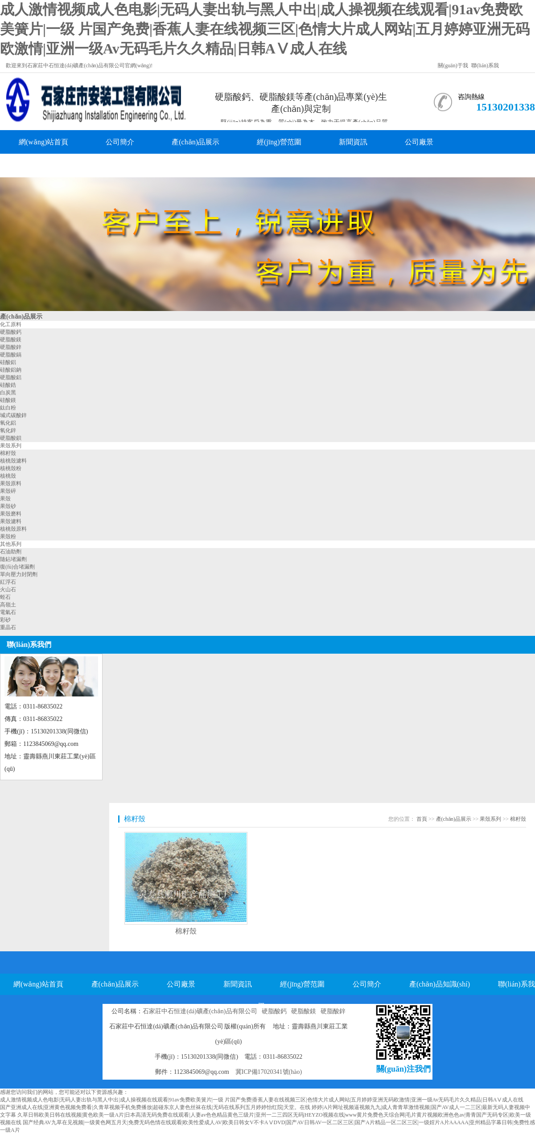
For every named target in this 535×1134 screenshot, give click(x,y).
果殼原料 (10, 483)
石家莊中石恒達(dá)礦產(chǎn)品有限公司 (200, 1011)
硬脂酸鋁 (10, 377)
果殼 (5, 498)
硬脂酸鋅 (10, 347)
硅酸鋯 (8, 385)
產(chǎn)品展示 (195, 142)
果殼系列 (10, 445)
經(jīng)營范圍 (279, 142)
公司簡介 (120, 142)
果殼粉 (8, 536)
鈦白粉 (8, 408)
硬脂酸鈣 (10, 332)
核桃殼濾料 (13, 461)
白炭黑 (8, 392)
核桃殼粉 (10, 468)
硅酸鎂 (8, 400)
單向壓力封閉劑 (18, 574)
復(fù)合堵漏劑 (17, 567)
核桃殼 (8, 476)
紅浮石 (8, 582)
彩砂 (5, 620)
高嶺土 (8, 605)
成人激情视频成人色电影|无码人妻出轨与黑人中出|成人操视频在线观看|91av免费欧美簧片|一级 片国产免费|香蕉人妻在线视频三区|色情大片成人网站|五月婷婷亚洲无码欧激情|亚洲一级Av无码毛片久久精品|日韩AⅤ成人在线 (265, 29)
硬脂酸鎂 (10, 339)
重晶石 (8, 627)
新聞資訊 (353, 142)
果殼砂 (8, 506)
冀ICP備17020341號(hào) (268, 1071)
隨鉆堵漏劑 (13, 559)
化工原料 (10, 324)
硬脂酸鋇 (10, 438)
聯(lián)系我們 (139, 165)
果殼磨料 (10, 514)
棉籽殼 (8, 453)
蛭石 (5, 597)
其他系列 (10, 544)
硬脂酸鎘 (10, 355)
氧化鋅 (8, 430)
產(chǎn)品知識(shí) (49, 165)
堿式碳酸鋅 (13, 415)
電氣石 (8, 612)
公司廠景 (419, 142)
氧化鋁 (8, 423)
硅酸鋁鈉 (10, 370)
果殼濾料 (10, 521)
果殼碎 (8, 491)
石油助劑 (10, 552)
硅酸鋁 (8, 362)
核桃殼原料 (13, 529)
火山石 (8, 589)
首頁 (421, 819)
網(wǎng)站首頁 (43, 142)
